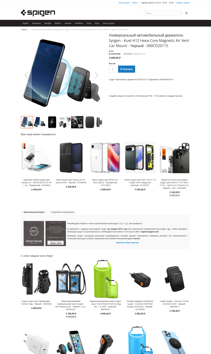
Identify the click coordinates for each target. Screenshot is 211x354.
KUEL (111, 51)
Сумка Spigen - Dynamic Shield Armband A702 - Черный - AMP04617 (174, 304)
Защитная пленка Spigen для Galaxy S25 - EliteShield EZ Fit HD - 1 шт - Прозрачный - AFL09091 (36, 182)
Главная (24, 29)
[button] (26, 75)
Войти (135, 2)
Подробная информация (62, 212)
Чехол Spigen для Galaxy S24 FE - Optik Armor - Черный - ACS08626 (71, 181)
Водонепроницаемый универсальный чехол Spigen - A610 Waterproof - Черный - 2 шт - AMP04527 (71, 305)
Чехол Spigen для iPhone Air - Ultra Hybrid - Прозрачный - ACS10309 (105, 182)
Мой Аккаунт (124, 2)
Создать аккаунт (183, 2)
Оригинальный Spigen (34, 212)
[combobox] (163, 13)
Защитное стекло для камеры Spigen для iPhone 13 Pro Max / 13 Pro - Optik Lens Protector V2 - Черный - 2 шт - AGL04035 (175, 183)
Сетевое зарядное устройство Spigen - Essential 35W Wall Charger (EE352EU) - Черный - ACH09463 (140, 305)
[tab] (34, 212)
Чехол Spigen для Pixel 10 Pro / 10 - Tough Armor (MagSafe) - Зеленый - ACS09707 (139, 182)
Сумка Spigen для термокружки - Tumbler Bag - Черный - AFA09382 (36, 302)
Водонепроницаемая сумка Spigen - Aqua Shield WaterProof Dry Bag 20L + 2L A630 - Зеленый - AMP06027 (105, 305)
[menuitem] (25, 23)
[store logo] (38, 13)
